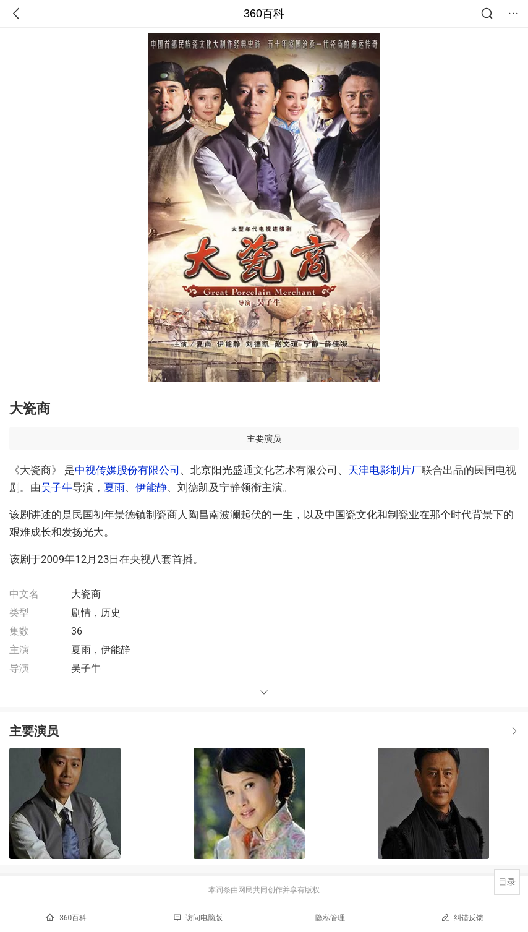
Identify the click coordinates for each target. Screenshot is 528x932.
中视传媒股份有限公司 (127, 470)
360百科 (264, 13)
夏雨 (114, 487)
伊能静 (151, 487)
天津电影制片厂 (385, 470)
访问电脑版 (198, 917)
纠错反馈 (462, 917)
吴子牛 (56, 487)
